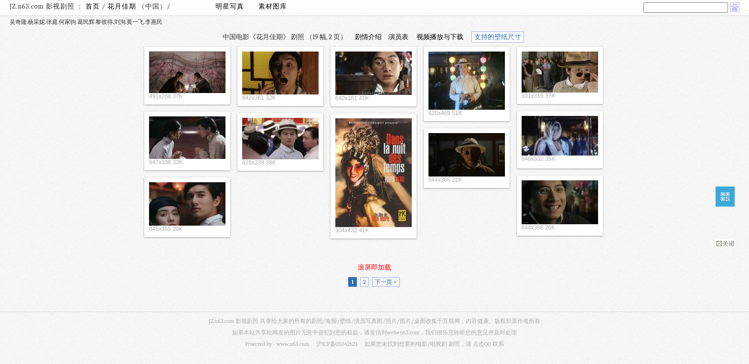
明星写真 (229, 6)
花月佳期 (122, 6)
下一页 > (385, 282)
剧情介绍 (368, 37)
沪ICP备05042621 (336, 344)
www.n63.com (293, 344)
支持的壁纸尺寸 (497, 37)
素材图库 (272, 6)
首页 (93, 6)
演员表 (398, 37)
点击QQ (482, 344)
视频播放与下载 (440, 37)
